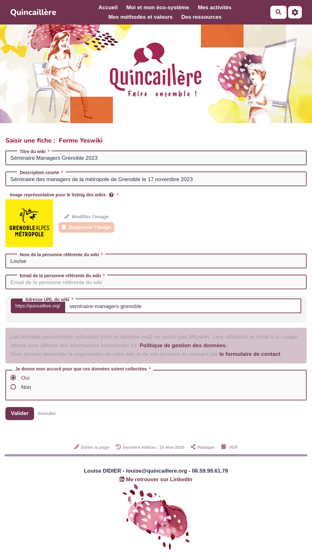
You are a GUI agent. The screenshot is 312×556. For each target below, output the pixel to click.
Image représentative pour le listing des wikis (65, 195)
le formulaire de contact (250, 354)
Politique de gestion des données (182, 345)
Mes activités (215, 7)
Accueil (108, 7)
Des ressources (201, 17)
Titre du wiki (35, 151)
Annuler (47, 413)
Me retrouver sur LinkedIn (156, 479)
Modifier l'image (86, 216)
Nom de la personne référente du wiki (62, 254)
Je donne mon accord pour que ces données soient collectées (83, 369)
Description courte (42, 172)
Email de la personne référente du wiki (63, 275)
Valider (20, 413)
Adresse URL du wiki (49, 299)
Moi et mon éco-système (157, 7)
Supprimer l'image (86, 227)
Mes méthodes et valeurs (140, 17)
